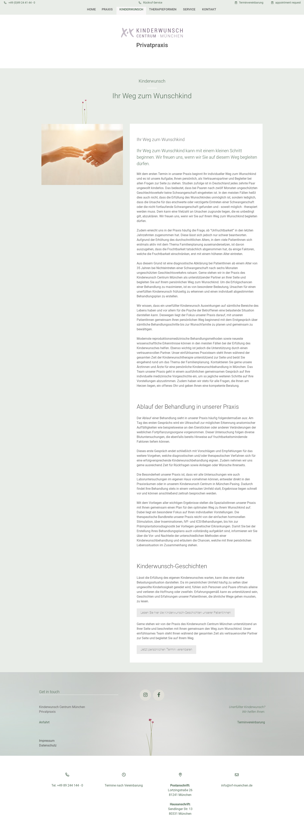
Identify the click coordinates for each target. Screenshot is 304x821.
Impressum (47, 741)
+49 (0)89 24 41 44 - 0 (21, 2)
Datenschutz (48, 745)
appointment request (288, 2)
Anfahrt (44, 722)
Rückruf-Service (152, 2)
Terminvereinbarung (251, 2)
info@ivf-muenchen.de (236, 785)
